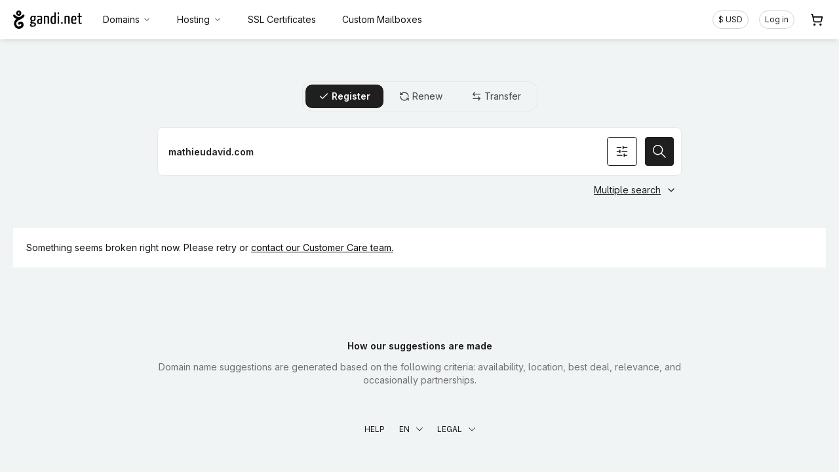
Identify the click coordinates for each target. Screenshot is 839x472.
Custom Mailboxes (382, 19)
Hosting (199, 19)
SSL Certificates (282, 19)
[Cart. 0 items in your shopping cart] (817, 19)
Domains (127, 19)
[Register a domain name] (419, 151)
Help (374, 429)
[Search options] (622, 151)
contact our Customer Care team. (322, 247)
